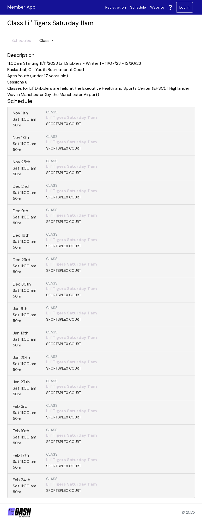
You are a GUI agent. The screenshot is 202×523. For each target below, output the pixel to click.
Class (45, 40)
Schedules (21, 40)
